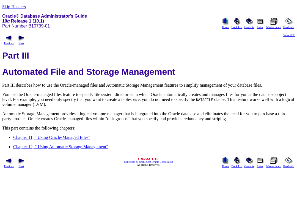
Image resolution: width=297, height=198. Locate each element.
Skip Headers (14, 6)
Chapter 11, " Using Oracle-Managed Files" (51, 137)
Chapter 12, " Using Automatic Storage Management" (60, 146)
